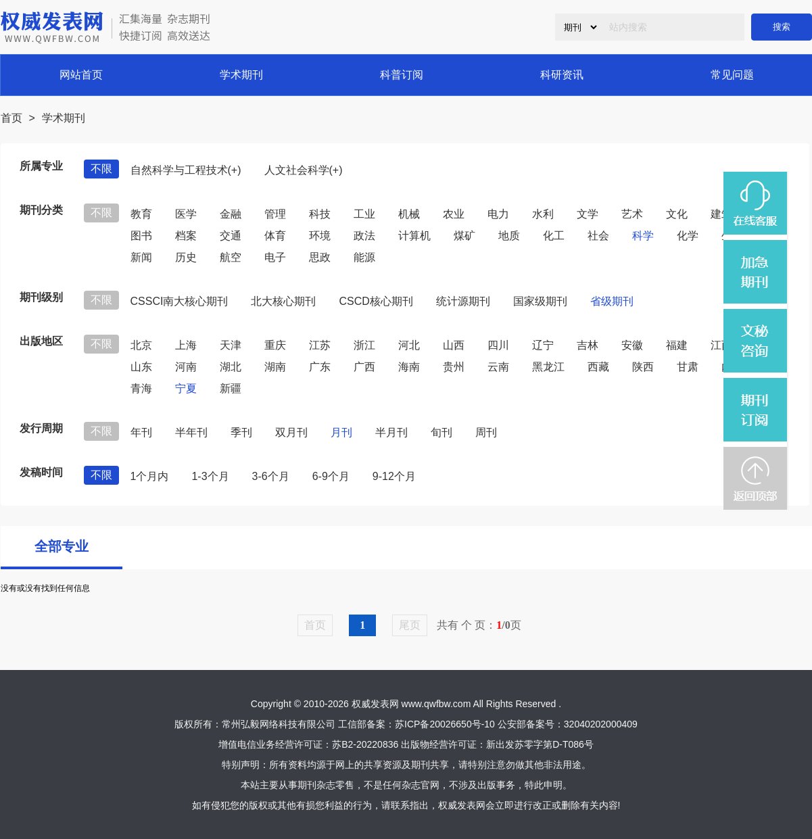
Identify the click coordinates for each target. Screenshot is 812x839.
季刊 (241, 432)
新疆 (230, 388)
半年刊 (191, 432)
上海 (186, 345)
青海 (141, 388)
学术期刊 (241, 74)
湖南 (275, 367)
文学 (587, 214)
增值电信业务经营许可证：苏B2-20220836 (308, 744)
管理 (275, 214)
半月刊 (391, 432)
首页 (11, 118)
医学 (186, 214)
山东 (141, 367)
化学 (687, 235)
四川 (498, 345)
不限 (101, 168)
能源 (364, 257)
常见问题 (732, 74)
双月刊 (291, 432)
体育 (275, 235)
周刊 (486, 432)
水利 (543, 214)
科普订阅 (401, 74)
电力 (498, 214)
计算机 (414, 235)
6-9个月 (331, 476)
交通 (230, 235)
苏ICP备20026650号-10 (445, 724)
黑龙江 (548, 367)
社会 (598, 235)
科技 (320, 214)
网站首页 (81, 74)
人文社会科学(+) (303, 170)
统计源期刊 (463, 301)
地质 (509, 235)
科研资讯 (561, 74)
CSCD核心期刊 (375, 301)
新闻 (141, 257)
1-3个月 (210, 476)
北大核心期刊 (283, 301)
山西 (453, 345)
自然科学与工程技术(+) (185, 170)
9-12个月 (394, 476)
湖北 (230, 367)
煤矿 (464, 235)
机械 (409, 214)
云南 (498, 367)
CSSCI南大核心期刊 (179, 301)
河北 (409, 345)
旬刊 (441, 432)
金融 (230, 214)
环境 (320, 235)
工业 (364, 214)
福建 (677, 345)
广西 (364, 367)
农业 (453, 214)
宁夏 (186, 388)
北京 (141, 345)
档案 (186, 235)
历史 (186, 257)
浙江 (364, 345)
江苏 (320, 345)
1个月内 (149, 476)
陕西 (643, 367)
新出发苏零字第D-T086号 (540, 744)
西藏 (598, 367)
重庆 (275, 345)
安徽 (632, 345)
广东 (320, 367)
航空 (230, 257)
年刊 (141, 432)
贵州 (453, 367)
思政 (320, 257)
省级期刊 (612, 301)
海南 (409, 367)
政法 (364, 235)
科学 (643, 235)
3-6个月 (270, 476)
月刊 (341, 432)
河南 (186, 367)
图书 (141, 235)
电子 (275, 257)
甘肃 (687, 367)
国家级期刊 (540, 301)
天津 (230, 345)
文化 (677, 214)
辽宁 (543, 345)
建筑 (721, 214)
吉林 (587, 345)
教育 (141, 214)
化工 (554, 235)
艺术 (632, 214)
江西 (721, 345)
